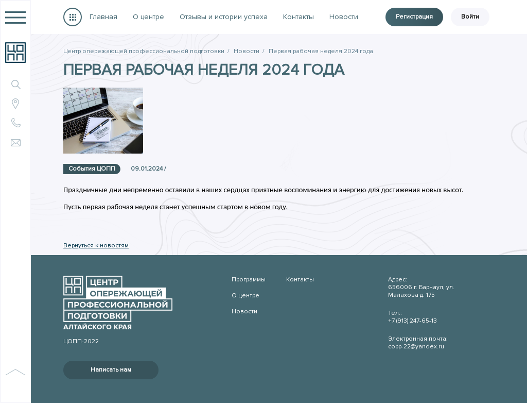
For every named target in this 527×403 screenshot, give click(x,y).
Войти (470, 17)
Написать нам (111, 370)
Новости (343, 16)
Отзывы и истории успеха (224, 16)
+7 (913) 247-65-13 (412, 321)
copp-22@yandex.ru (416, 346)
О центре (148, 16)
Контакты (298, 16)
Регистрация (414, 17)
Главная (103, 16)
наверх (15, 383)
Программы (72, 17)
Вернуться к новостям (96, 245)
